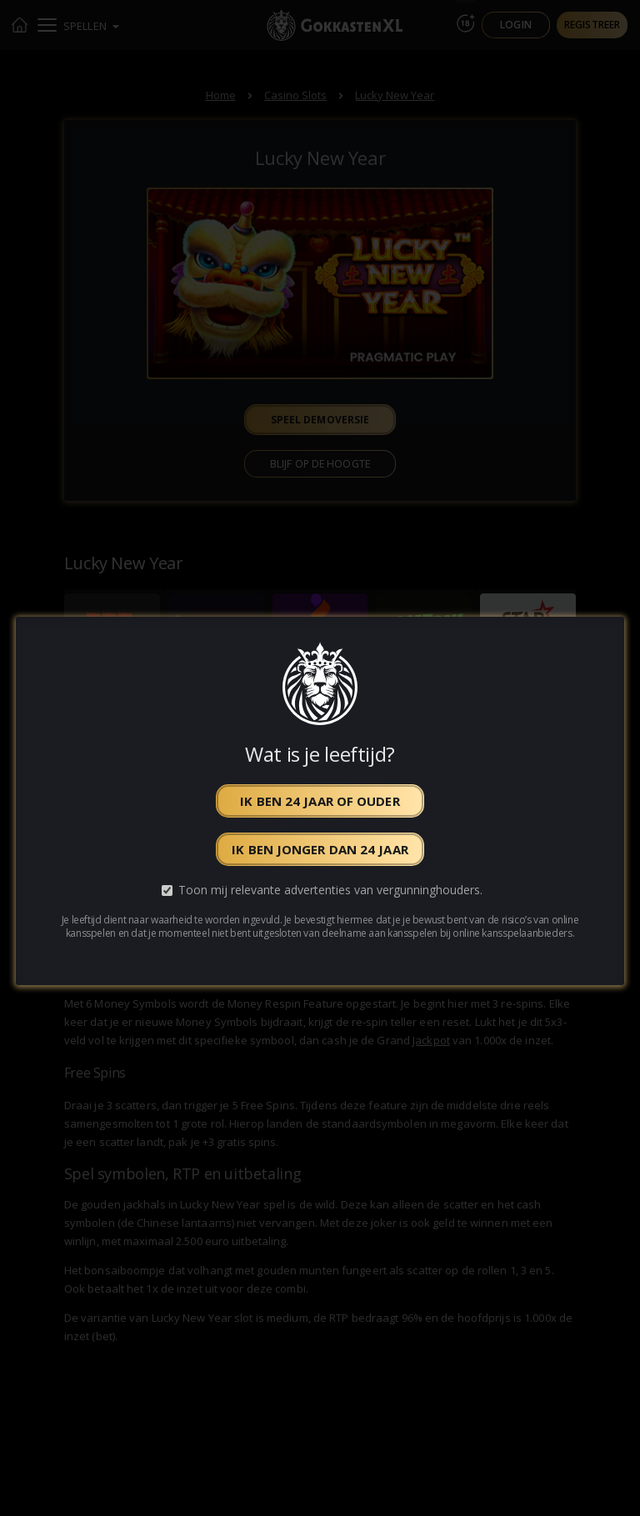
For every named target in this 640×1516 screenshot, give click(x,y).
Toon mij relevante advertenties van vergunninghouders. (330, 890)
